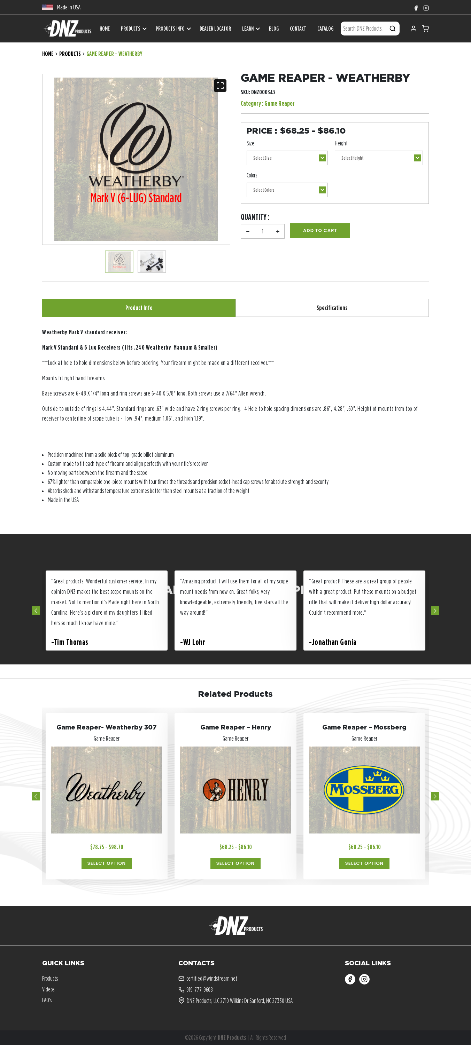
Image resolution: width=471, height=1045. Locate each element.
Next (435, 610)
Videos (48, 989)
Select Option (106, 863)
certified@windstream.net (207, 978)
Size (250, 143)
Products (130, 28)
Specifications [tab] (332, 307)
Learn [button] (248, 28)
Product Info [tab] (139, 307)
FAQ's (47, 1000)
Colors (252, 175)
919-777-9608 (195, 990)
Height (341, 143)
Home (48, 53)
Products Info (170, 28)
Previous (36, 610)
